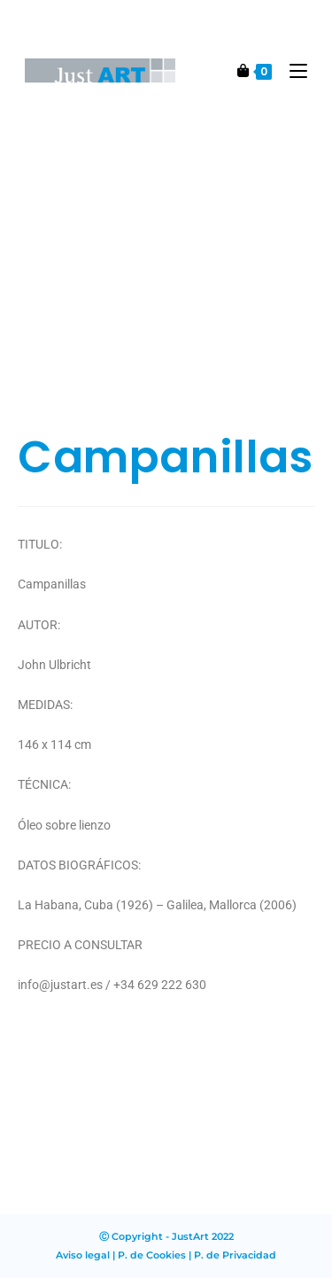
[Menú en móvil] (291, 70)
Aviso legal (83, 1255)
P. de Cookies (152, 1255)
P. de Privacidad (235, 1255)
